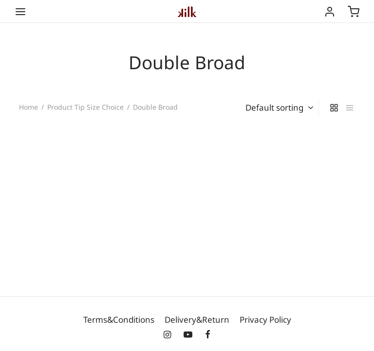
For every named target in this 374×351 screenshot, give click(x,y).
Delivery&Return (197, 319)
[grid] (334, 107)
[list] (349, 107)
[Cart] (353, 12)
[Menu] (20, 11)
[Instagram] (167, 335)
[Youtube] (188, 335)
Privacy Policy (265, 319)
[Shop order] (278, 107)
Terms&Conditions (118, 319)
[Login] (330, 12)
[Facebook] (207, 335)
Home (28, 107)
